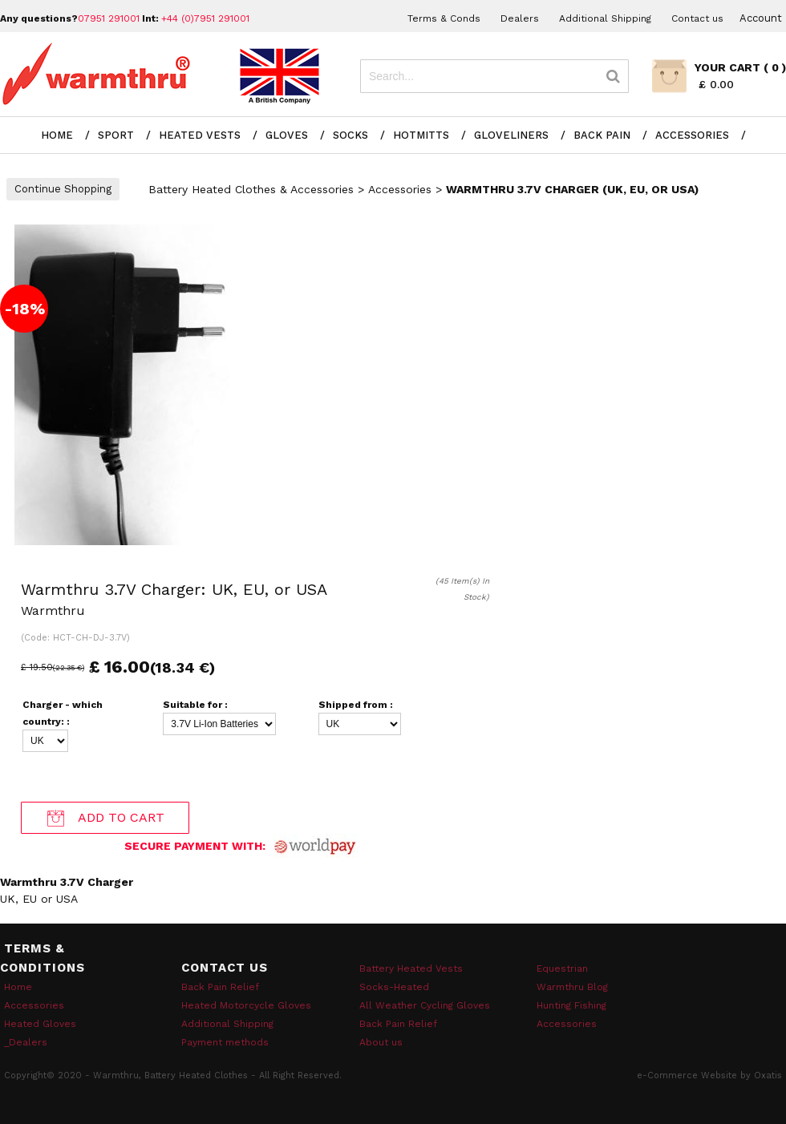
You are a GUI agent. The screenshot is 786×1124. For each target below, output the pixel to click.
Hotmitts (421, 135)
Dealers (519, 18)
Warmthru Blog (572, 987)
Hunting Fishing (571, 1005)
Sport (116, 135)
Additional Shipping (605, 18)
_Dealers (25, 1042)
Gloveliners (511, 135)
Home (57, 135)
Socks (350, 135)
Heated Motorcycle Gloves (246, 1005)
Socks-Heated (394, 987)
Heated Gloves (40, 1023)
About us (381, 1042)
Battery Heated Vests (411, 968)
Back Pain (601, 135)
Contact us (697, 18)
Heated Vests (200, 135)
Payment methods (225, 1042)
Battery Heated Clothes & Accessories (251, 189)
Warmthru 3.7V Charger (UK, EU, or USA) (572, 189)
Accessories (692, 135)
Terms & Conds (443, 18)
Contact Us (224, 967)
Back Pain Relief (220, 987)
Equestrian (562, 968)
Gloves (286, 135)
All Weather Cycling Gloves (424, 1005)
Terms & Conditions (42, 958)
